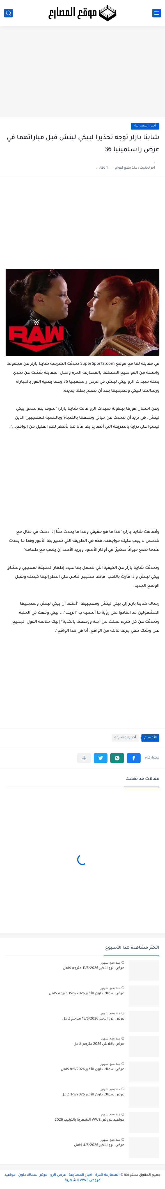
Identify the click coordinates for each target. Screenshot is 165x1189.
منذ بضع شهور (110, 962)
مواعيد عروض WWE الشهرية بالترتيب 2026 (89, 1120)
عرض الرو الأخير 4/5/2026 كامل (99, 1145)
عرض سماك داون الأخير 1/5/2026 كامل (92, 1095)
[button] (134, 758)
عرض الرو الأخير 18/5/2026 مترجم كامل (93, 1019)
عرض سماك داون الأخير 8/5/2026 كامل (92, 1070)
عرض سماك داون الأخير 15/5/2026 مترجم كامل (86, 994)
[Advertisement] (82, 73)
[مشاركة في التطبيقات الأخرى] (84, 758)
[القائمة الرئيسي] (156, 13)
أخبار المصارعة (145, 126)
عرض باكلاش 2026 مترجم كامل (99, 1044)
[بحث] (8, 13)
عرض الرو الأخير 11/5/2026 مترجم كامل (93, 968)
